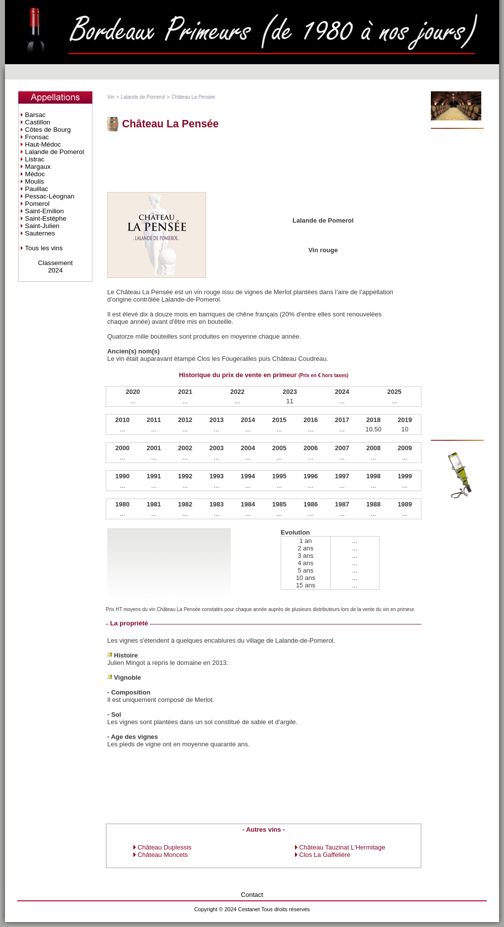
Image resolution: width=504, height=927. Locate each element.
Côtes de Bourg (48, 129)
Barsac (35, 114)
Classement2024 (55, 266)
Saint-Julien (42, 226)
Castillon (37, 122)
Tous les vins (44, 248)
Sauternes (40, 233)
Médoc (35, 174)
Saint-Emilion (44, 211)
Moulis (34, 181)
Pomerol (37, 203)
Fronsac (37, 137)
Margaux (38, 166)
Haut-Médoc (43, 144)
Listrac (34, 159)
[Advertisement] (263, 161)
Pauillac (36, 189)
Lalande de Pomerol (54, 151)
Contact (252, 894)
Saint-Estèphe (46, 218)
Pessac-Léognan (50, 196)
